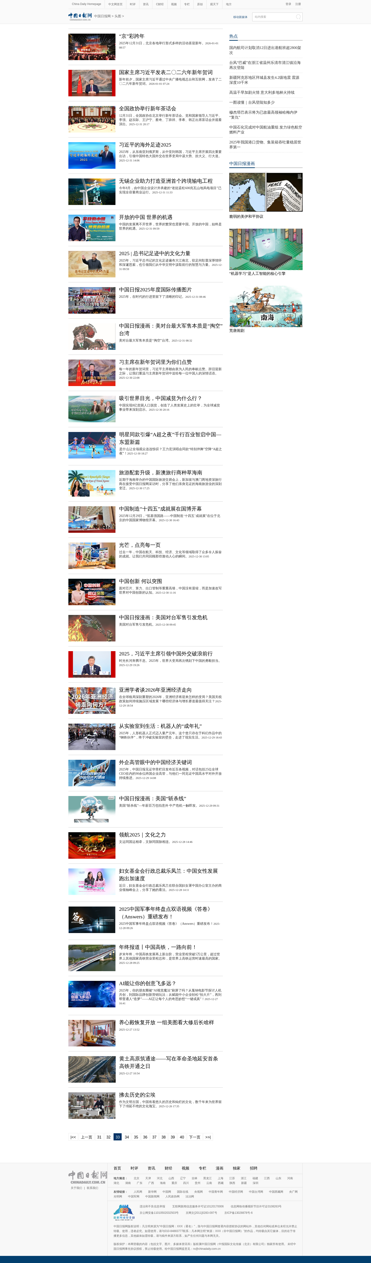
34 (127, 1137)
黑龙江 (207, 1178)
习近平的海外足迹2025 (145, 145)
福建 (255, 1178)
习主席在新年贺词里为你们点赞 (155, 362)
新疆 (244, 1183)
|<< (73, 1137)
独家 (236, 1168)
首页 (117, 1168)
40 (182, 1137)
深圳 (255, 1183)
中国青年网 (216, 1191)
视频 (174, 4)
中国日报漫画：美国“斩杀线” (152, 798)
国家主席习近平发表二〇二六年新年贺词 (166, 72)
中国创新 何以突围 (140, 581)
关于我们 (76, 1188)
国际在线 (182, 1191)
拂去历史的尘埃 (137, 1095)
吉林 (194, 1178)
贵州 (197, 1183)
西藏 (221, 1183)
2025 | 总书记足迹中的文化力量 (154, 253)
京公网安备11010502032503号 (159, 1212)
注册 (298, 4)
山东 (278, 1178)
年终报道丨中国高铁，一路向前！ (158, 947)
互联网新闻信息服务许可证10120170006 (198, 1206)
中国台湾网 (256, 1191)
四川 (186, 1183)
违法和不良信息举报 (152, 1206)
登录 (288, 4)
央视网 (198, 1191)
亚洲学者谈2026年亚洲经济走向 (155, 690)
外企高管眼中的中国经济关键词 (155, 762)
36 (145, 1137)
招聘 (253, 1168)
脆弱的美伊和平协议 (246, 216)
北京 (136, 1178)
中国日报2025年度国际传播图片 (155, 290)
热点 (233, 36)
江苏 (232, 1178)
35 (136, 1137)
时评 (133, 4)
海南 (163, 1183)
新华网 (152, 1191)
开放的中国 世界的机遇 (145, 217)
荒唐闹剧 (236, 331)
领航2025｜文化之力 (142, 835)
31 (99, 1137)
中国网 (167, 1191)
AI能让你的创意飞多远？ (148, 983)
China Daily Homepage (86, 4)
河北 (160, 1178)
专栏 (187, 4)
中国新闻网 (152, 1196)
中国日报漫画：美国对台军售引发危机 (163, 617)
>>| (208, 1137)
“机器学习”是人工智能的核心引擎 (257, 273)
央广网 (293, 1191)
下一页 (194, 1137)
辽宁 (183, 1178)
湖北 (116, 1183)
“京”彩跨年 (132, 36)
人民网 (138, 1191)
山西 (171, 1178)
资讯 (146, 4)
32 (108, 1137)
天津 (148, 1178)
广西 (151, 1183)
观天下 (214, 4)
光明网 (118, 1196)
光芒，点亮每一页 (140, 545)
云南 (209, 1183)
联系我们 (92, 1188)
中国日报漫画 (242, 163)
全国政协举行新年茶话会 (147, 108)
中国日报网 (102, 16)
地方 (229, 4)
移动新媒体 (240, 17)
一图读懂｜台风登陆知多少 (252, 102)
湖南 (128, 1183)
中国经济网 (236, 1191)
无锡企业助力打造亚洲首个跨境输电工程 (166, 181)
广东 (139, 1183)
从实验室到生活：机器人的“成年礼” (160, 726)
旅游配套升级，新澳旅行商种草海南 (160, 473)
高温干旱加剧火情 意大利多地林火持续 (262, 92)
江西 (267, 1178)
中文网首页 (115, 4)
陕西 (232, 1183)
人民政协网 (172, 1196)
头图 (118, 16)
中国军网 (133, 1196)
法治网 (190, 1196)
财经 (168, 1168)
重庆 (174, 1183)
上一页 (86, 1137)
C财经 (160, 4)
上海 (220, 1178)
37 (154, 1137)
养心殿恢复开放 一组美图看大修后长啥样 (166, 1022)
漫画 (219, 1168)
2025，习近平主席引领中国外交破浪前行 (166, 654)
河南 (290, 1178)
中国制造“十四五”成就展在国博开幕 (160, 509)
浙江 (244, 1178)
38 (163, 1137)
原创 (200, 4)
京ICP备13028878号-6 (238, 1212)
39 (173, 1137)
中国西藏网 (276, 1191)
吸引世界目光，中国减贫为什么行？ (160, 398)
